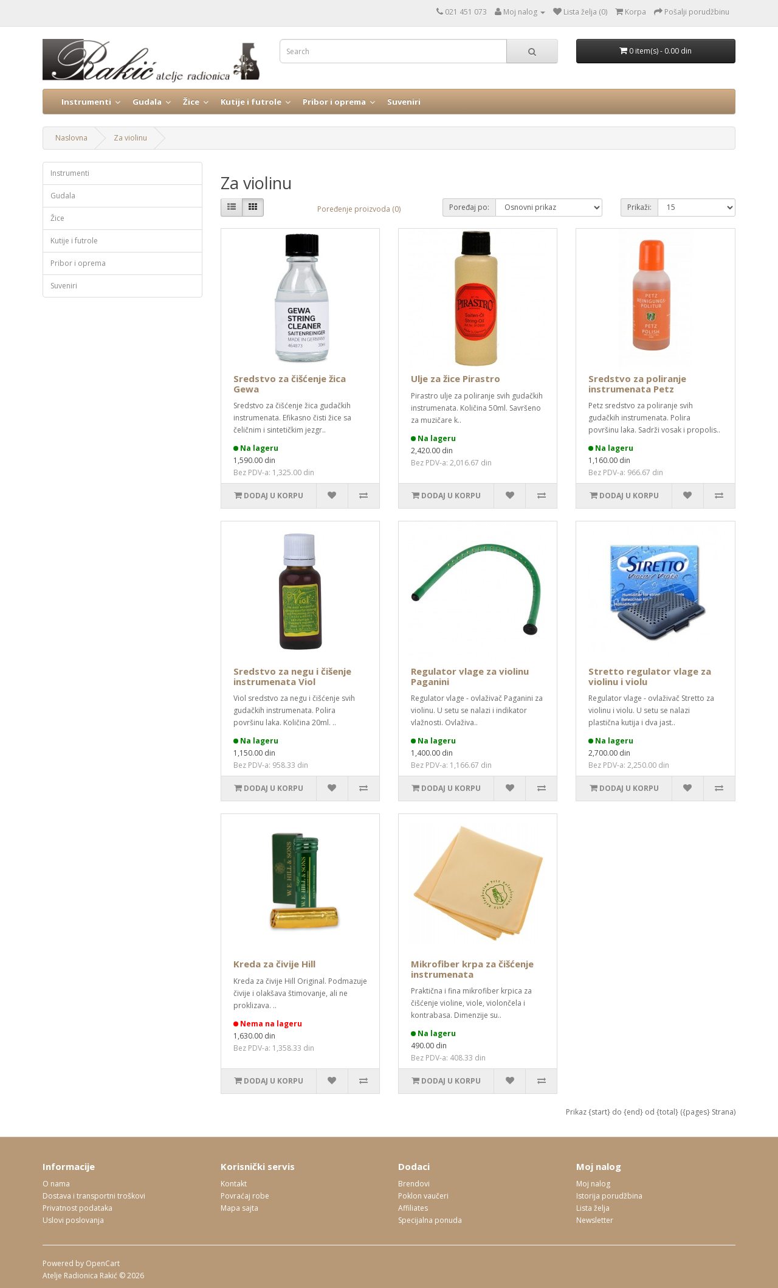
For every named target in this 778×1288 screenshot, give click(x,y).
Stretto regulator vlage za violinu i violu (649, 676)
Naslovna (71, 138)
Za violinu (130, 138)
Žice (191, 101)
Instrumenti (86, 101)
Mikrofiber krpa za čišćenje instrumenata (472, 969)
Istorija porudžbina (609, 1196)
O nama (56, 1183)
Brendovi (414, 1183)
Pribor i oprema (334, 101)
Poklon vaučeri (423, 1196)
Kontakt (234, 1183)
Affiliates (413, 1208)
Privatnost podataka (77, 1208)
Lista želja (593, 1208)
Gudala (147, 101)
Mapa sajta (239, 1208)
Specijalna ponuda (430, 1220)
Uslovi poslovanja (73, 1220)
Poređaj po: (469, 207)
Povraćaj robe (245, 1196)
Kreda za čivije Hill (274, 964)
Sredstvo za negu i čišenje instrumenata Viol (292, 676)
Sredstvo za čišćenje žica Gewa (289, 383)
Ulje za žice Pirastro (455, 378)
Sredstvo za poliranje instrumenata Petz (637, 383)
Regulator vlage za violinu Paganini (470, 676)
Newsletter (594, 1220)
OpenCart (103, 1263)
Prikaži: (639, 207)
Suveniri (404, 101)
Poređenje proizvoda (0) (359, 209)
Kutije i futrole (251, 101)
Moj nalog (593, 1183)
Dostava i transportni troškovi (94, 1196)
